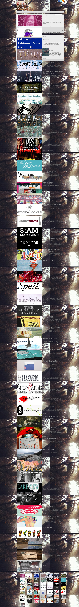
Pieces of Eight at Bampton (48, 193)
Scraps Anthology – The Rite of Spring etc (52, 549)
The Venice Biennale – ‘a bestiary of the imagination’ (51, 517)
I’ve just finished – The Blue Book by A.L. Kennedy (51, 417)
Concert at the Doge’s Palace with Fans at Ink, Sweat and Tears (52, 61)
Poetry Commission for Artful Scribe (50, 15)
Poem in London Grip (47, 26)
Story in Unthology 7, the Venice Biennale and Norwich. (52, 350)
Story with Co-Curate (47, 538)
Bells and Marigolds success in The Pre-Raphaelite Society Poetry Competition (51, 138)
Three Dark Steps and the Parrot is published (52, 305)
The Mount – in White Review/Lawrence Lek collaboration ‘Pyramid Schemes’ (52, 361)
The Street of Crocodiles (48, 316)
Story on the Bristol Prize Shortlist (50, 505)
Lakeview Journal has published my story (51, 482)
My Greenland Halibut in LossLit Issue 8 (51, 104)
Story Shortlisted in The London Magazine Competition (52, 205)
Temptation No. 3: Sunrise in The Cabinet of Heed (52, 116)
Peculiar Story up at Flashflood (49, 271)
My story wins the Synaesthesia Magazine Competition (52, 428)
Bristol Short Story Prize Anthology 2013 (51, 438)
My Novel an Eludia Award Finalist (50, 449)
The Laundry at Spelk (47, 282)
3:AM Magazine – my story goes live (50, 227)
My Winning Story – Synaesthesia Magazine (52, 405)
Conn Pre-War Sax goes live (49, 494)
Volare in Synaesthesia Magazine (50, 338)
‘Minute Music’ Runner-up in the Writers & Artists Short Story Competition (52, 383)
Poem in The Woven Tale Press (49, 171)
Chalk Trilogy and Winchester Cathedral (51, 327)
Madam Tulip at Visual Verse (49, 260)
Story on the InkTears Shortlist (49, 394)
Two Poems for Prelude (48, 182)
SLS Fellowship (46, 371)
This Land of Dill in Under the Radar (50, 93)
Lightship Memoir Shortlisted (49, 460)
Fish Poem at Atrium (47, 49)
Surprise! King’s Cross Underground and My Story (52, 561)
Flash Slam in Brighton (48, 471)
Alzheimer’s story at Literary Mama (50, 216)
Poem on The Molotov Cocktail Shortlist (51, 149)
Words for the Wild (47, 82)
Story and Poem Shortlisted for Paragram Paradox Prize (51, 250)
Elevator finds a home (47, 527)
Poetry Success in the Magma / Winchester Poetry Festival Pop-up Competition (52, 239)
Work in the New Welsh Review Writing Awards (53, 160)
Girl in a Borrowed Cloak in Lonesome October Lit (53, 72)
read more (44, 25)
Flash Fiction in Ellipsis (48, 126)
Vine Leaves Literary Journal (49, 294)
